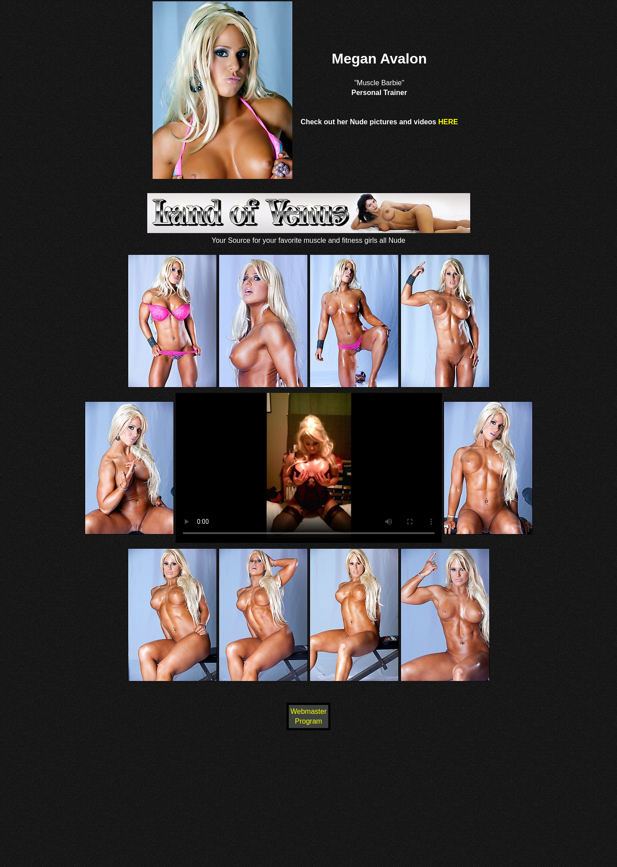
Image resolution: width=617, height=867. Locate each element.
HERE (448, 122)
